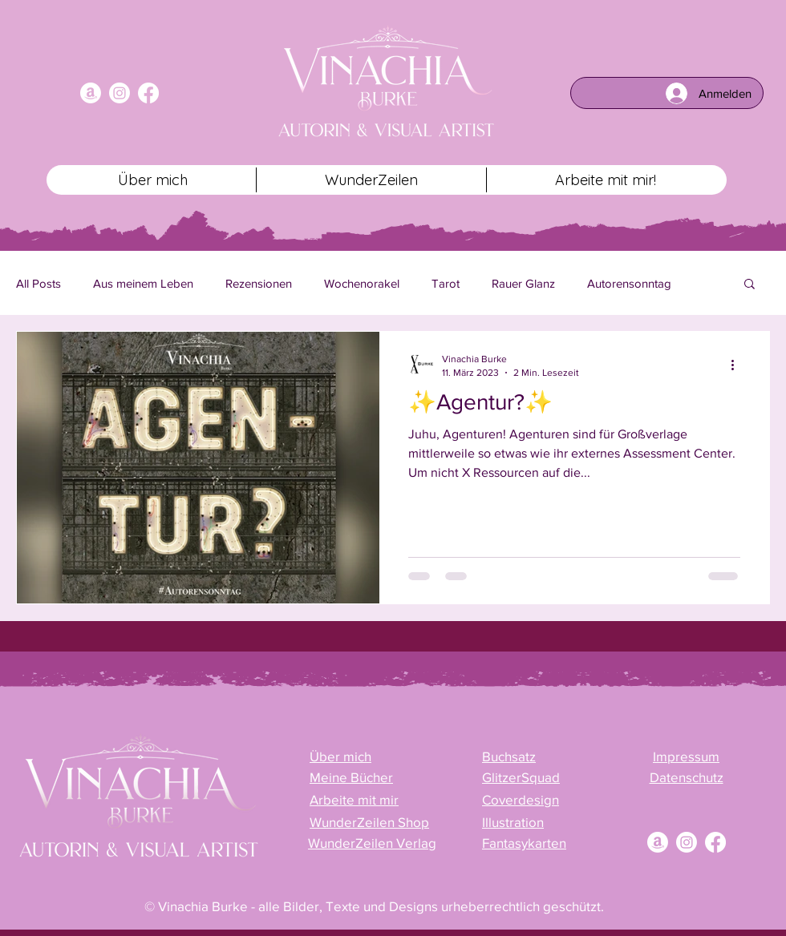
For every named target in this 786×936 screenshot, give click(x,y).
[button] (749, 284)
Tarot (445, 283)
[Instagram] (119, 93)
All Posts (38, 283)
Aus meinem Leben (143, 283)
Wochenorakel (361, 283)
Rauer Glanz (523, 283)
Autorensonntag (629, 283)
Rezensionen (258, 283)
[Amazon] (90, 93)
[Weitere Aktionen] (738, 364)
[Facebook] (148, 93)
